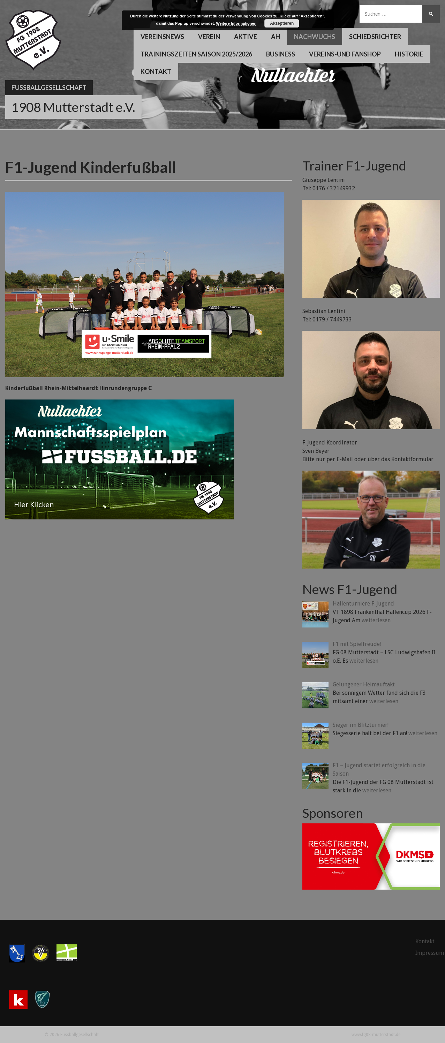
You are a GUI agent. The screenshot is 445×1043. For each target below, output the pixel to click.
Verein (209, 36)
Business (280, 54)
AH (275, 36)
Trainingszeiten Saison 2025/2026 (196, 54)
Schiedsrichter (375, 36)
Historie (409, 54)
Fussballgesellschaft (49, 87)
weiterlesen (376, 620)
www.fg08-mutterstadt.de (376, 1034)
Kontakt (156, 71)
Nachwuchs (314, 36)
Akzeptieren (282, 23)
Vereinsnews (162, 36)
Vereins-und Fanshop (345, 54)
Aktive (245, 36)
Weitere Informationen (236, 23)
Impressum (429, 953)
